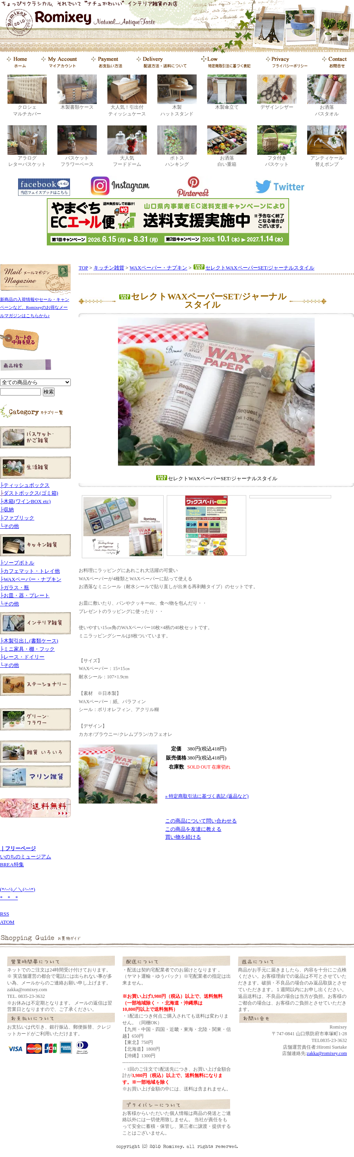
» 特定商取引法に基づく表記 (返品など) (207, 796)
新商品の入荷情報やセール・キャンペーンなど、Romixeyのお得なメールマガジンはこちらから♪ (34, 307)
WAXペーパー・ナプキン (159, 268)
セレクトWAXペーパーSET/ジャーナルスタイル (253, 268)
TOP (83, 268)
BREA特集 (12, 864)
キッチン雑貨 (109, 268)
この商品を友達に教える (193, 829)
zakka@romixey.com (327, 1053)
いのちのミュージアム (25, 857)
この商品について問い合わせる (201, 821)
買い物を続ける (183, 837)
